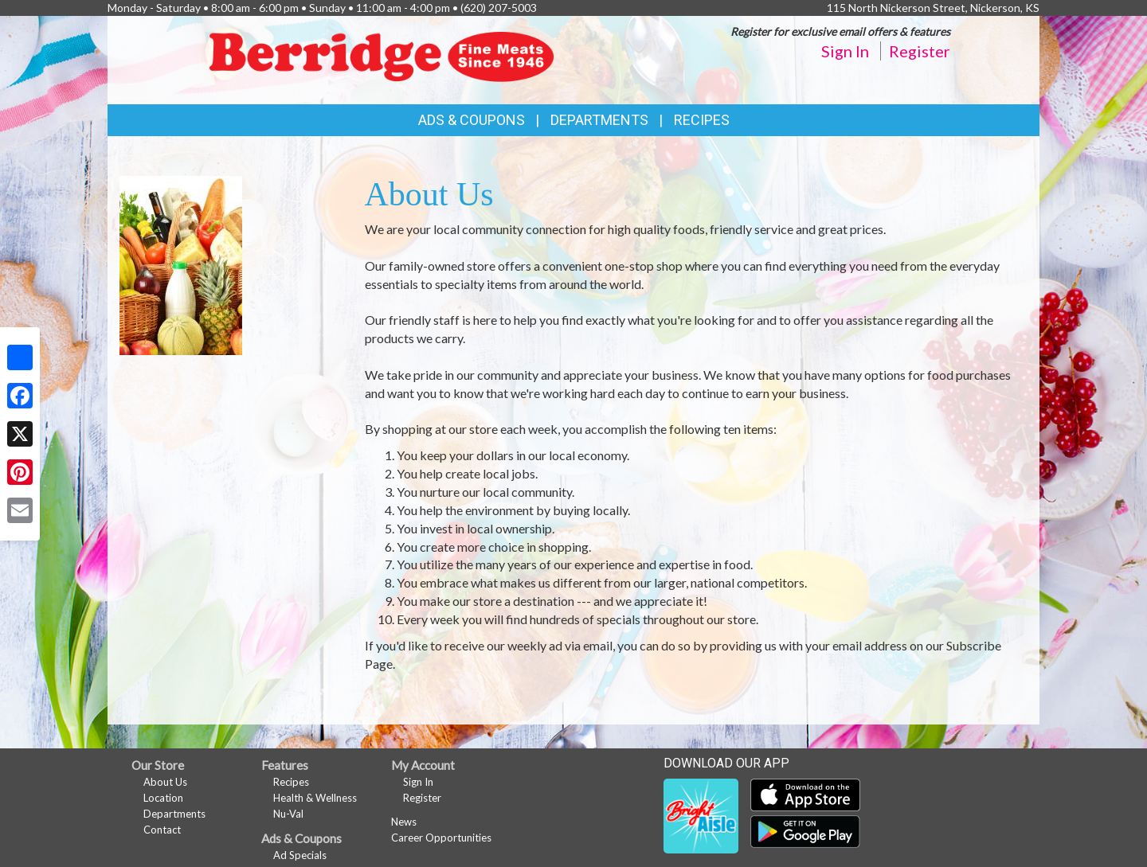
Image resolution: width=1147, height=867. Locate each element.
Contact (162, 829)
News (404, 821)
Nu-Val (288, 813)
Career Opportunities (441, 837)
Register (919, 51)
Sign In (845, 51)
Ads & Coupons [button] (471, 119)
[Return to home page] (385, 58)
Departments (174, 813)
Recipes (702, 119)
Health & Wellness (315, 797)
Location (163, 797)
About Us (165, 781)
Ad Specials (300, 855)
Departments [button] (599, 119)
